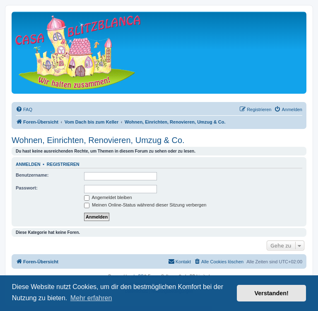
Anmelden (28, 164)
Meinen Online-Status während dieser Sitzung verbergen (145, 204)
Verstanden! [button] (272, 293)
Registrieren (63, 164)
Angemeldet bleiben (108, 197)
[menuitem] (24, 109)
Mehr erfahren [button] (91, 297)
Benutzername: (32, 175)
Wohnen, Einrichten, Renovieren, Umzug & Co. (98, 140)
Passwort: (27, 187)
